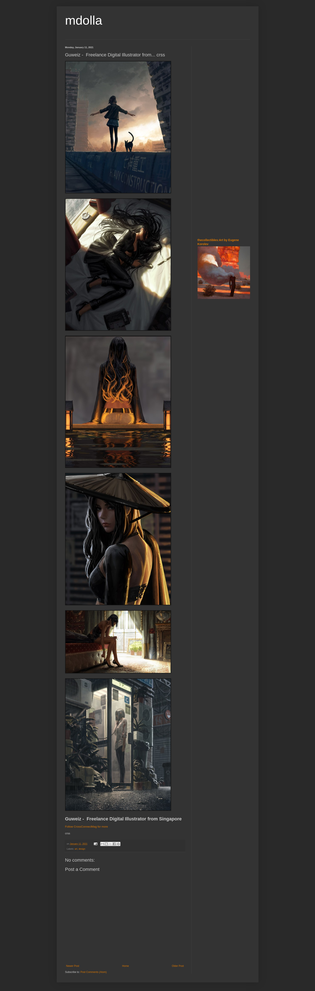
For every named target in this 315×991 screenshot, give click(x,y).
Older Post (178, 965)
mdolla (83, 20)
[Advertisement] (210, 71)
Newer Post (72, 965)
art (76, 849)
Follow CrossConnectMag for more (86, 826)
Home (125, 965)
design (82, 849)
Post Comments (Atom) (93, 972)
